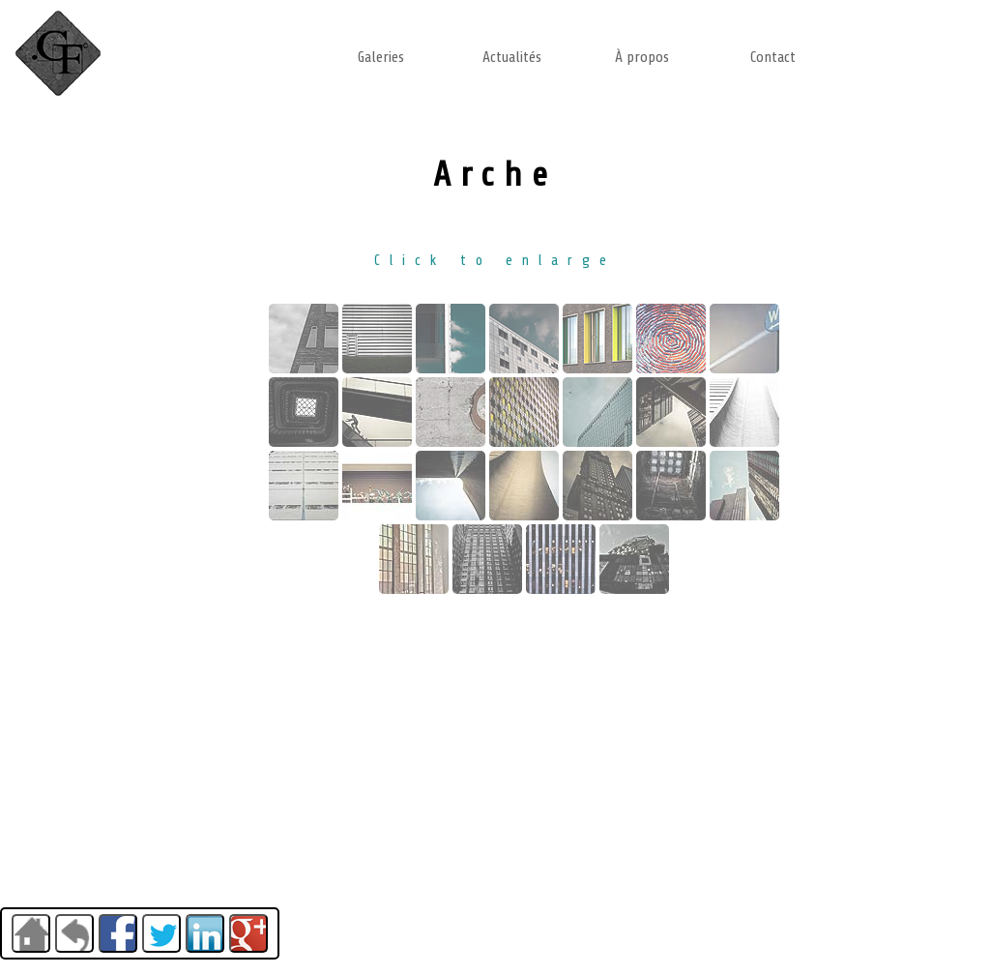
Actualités (511, 57)
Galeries (381, 57)
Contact (773, 57)
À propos (642, 57)
